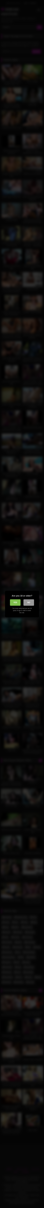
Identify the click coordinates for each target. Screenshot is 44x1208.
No (28, 602)
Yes (15, 602)
